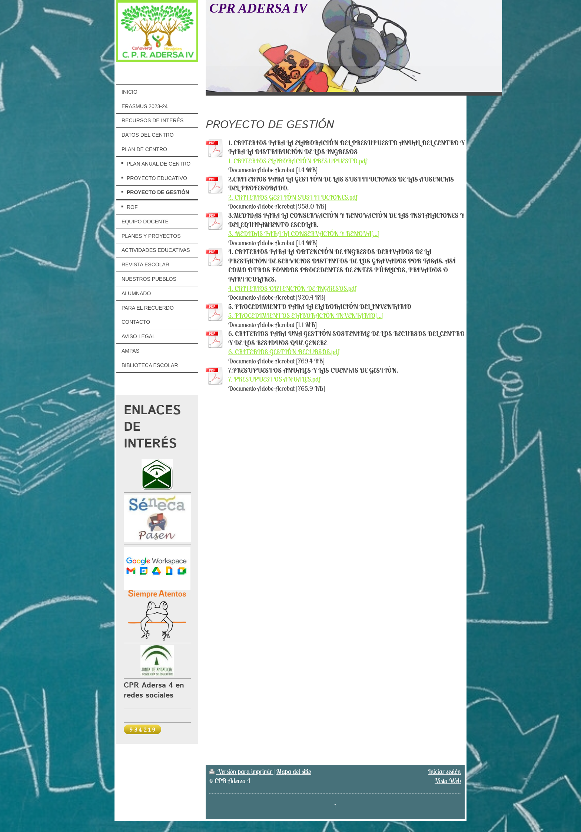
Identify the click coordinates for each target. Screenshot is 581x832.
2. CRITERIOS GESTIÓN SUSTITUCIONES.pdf (292, 197)
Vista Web (448, 780)
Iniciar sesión (444, 771)
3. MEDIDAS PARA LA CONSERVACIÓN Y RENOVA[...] (303, 233)
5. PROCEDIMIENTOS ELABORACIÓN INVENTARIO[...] (306, 315)
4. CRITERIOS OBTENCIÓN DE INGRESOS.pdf (292, 288)
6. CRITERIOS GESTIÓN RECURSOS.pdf (283, 351)
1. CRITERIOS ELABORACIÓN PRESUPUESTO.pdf (297, 161)
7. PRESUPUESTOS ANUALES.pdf (274, 379)
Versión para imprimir (241, 771)
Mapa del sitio (293, 771)
